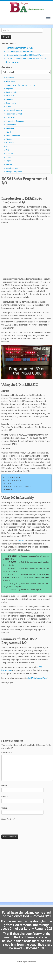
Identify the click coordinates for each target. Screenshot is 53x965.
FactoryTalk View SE (14, 114)
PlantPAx (9, 154)
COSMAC (10, 96)
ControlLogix (11, 92)
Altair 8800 (10, 81)
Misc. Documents (13, 136)
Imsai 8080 (10, 117)
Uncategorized (12, 168)
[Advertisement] (26, 251)
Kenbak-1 (10, 128)
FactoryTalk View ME (14, 110)
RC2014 (9, 161)
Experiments (11, 103)
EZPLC (8, 107)
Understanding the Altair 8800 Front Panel (25, 55)
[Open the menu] (48, 19)
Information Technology (15, 121)
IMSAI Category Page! (38, 678)
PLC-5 (8, 157)
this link (21, 541)
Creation (9, 99)
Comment (6, 753)
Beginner (9, 88)
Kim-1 (8, 132)
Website (5, 808)
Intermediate (11, 125)
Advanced (10, 78)
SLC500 (9, 164)
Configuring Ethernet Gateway (20, 48)
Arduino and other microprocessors (20, 85)
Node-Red (10, 143)
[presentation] (22, 827)
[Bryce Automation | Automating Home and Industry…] (26, 7)
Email (4, 797)
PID (7, 150)
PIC (7, 146)
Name (4, 785)
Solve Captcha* (8, 819)
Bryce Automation (29, 961)
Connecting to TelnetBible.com (20, 51)
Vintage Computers (14, 172)
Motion (9, 139)
